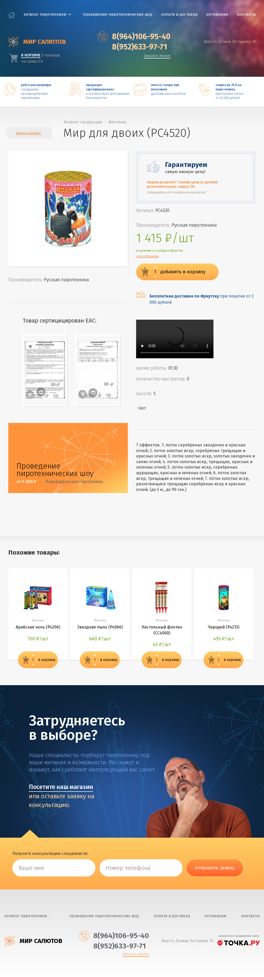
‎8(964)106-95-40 (134, 36)
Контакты (246, 14)
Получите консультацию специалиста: (50, 853)
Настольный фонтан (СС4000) (162, 630)
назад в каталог (28, 133)
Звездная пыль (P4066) (100, 627)
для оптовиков (147, 256)
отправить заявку (215, 868)
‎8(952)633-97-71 (132, 47)
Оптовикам (217, 14)
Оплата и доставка (179, 14)
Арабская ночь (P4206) (38, 627)
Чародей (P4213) (223, 627)
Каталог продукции (83, 122)
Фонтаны (117, 122)
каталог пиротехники (44, 14)
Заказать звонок (157, 56)
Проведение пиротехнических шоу (117, 14)
